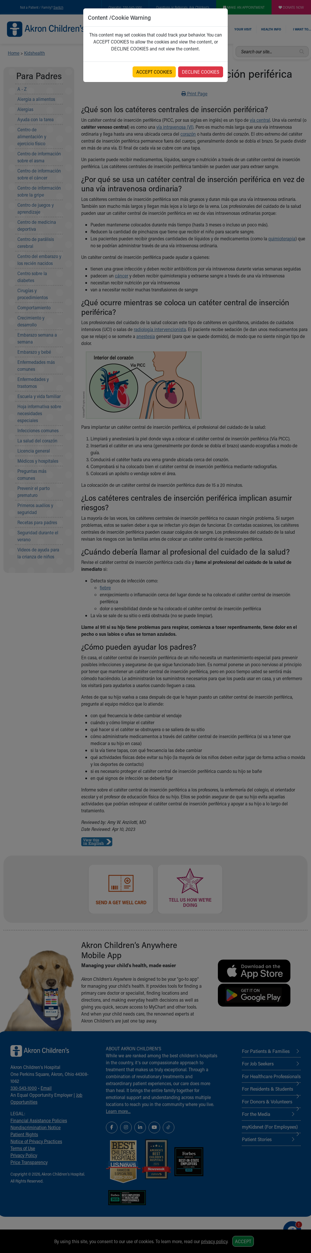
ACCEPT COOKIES (154, 72)
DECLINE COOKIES (200, 72)
